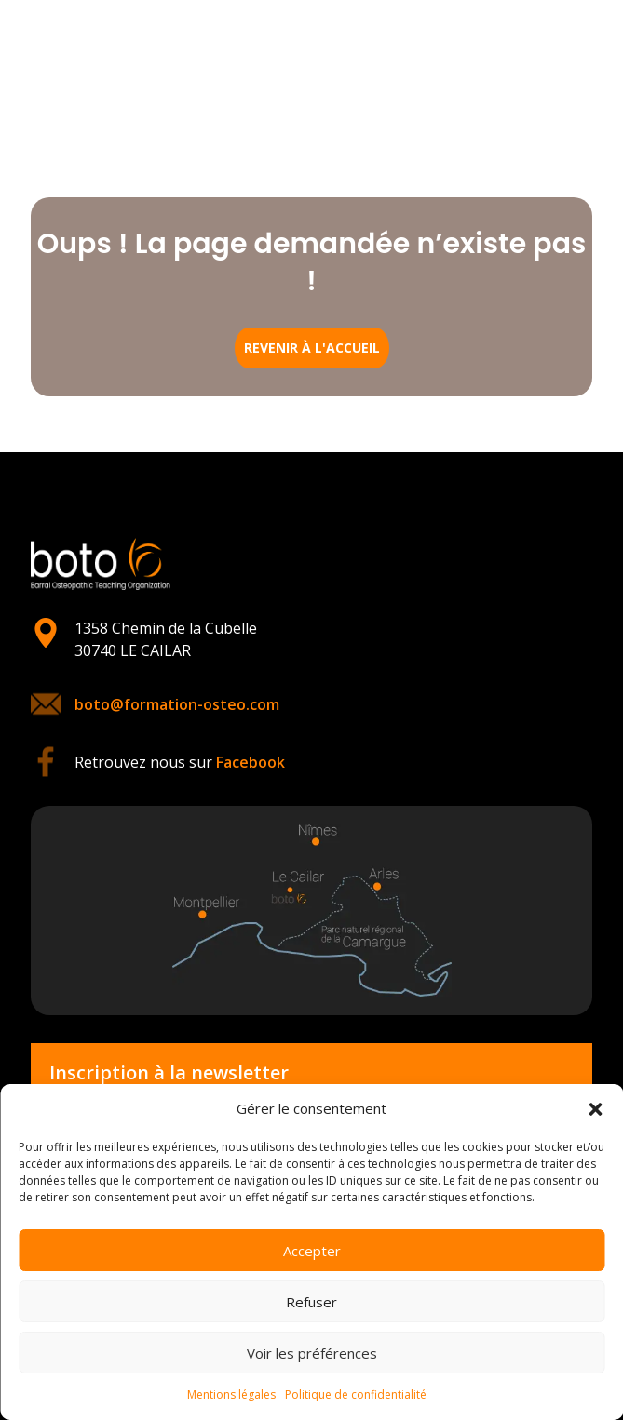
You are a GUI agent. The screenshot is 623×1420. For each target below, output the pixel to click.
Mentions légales (231, 1394)
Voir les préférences (312, 1353)
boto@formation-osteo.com (176, 704)
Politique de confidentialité (356, 1394)
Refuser (311, 1302)
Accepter (312, 1250)
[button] (595, 1109)
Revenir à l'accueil (312, 347)
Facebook (250, 762)
